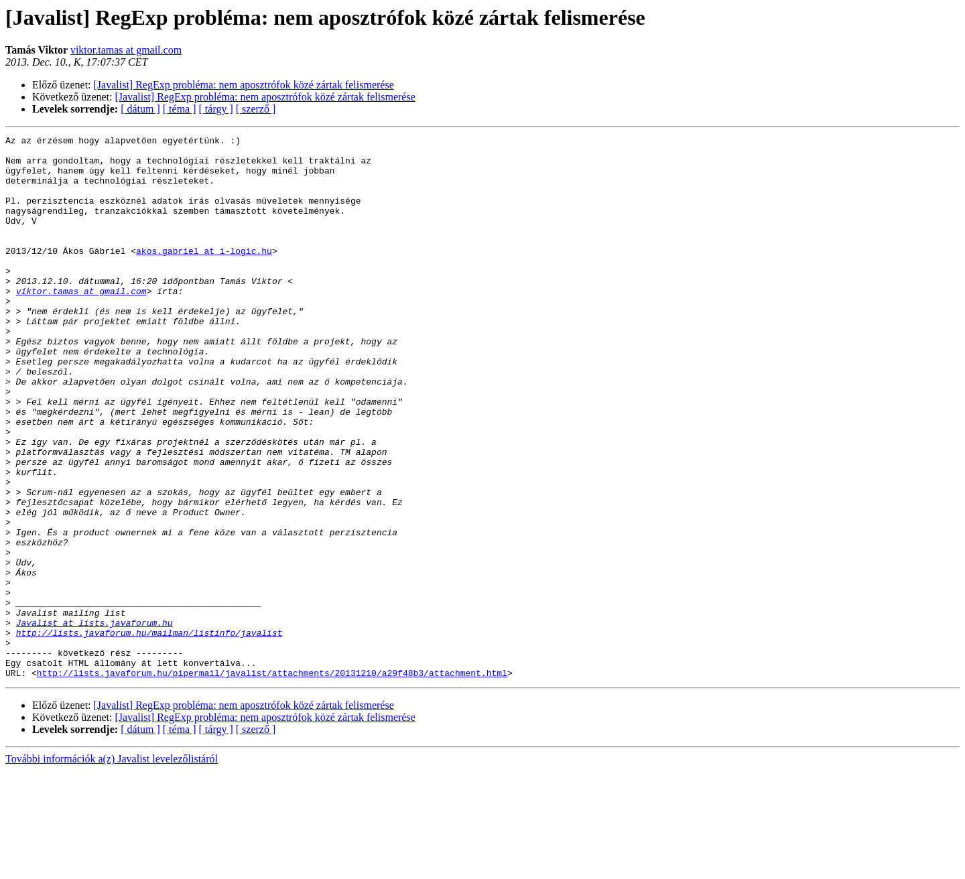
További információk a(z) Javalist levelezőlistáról (111, 867)
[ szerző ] (256, 109)
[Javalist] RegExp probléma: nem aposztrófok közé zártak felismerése (244, 84)
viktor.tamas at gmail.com (126, 50)
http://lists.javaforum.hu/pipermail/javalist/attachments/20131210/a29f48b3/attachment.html (272, 781)
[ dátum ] (140, 109)
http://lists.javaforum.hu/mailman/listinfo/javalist (149, 733)
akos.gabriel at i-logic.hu (204, 275)
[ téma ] (179, 109)
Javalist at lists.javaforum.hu (94, 721)
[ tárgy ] (216, 109)
